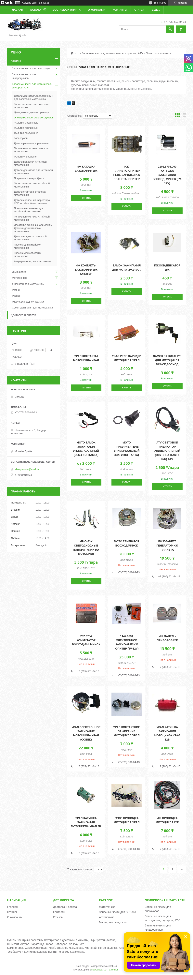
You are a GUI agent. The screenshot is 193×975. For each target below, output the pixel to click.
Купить (86, 198)
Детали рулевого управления (31, 143)
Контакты (120, 9)
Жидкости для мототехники (28, 283)
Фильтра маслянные (26, 122)
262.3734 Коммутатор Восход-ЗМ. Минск (86, 640)
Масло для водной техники (28, 301)
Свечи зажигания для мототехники (32, 307)
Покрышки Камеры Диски (29, 178)
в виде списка (184, 116)
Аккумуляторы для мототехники (33, 261)
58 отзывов (160, 2)
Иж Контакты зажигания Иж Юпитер (86, 269)
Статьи (139, 9)
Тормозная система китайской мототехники (32, 185)
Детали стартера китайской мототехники (30, 193)
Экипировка (19, 271)
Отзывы (58, 917)
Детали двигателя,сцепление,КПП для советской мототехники (34, 97)
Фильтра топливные (26, 127)
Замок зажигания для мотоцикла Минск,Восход (167, 360)
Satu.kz (113, 966)
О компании (96, 9)
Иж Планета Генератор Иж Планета (167, 545)
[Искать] (170, 29)
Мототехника (19, 277)
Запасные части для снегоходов (31, 68)
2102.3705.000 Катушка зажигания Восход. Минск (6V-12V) (167, 175)
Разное (16, 295)
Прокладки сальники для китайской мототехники (29, 210)
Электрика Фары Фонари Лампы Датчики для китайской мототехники (33, 228)
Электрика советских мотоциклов (34, 117)
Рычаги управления (25, 156)
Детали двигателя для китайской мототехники (33, 172)
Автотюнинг (106, 917)
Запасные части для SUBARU (118, 912)
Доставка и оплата (67, 9)
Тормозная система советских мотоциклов (32, 106)
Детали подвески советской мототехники (30, 238)
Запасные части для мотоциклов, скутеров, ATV (112, 53)
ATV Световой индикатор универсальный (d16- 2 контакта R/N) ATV (167, 451)
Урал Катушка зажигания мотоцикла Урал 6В (86, 822)
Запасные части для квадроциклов (24, 76)
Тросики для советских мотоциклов (27, 254)
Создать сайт (29, 2)
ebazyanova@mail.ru (27, 469)
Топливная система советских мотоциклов (31, 150)
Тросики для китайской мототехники (27, 246)
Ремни (16, 289)
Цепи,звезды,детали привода (31, 112)
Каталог (36, 9)
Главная (17, 9)
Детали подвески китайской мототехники (30, 163)
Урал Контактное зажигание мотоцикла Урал (126, 731)
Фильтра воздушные (26, 132)
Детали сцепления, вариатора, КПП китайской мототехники (32, 202)
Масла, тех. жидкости (113, 922)
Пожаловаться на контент (105, 969)
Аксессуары (21, 138)
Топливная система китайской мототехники (32, 218)
